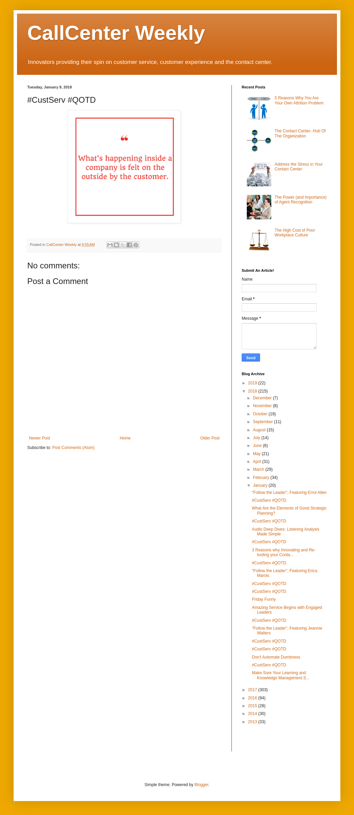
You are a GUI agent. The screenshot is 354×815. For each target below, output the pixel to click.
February (261, 477)
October (261, 414)
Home (125, 438)
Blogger (201, 784)
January (261, 485)
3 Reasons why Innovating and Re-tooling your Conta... (284, 552)
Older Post (210, 438)
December (263, 398)
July (257, 437)
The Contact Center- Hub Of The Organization (300, 133)
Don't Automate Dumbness (276, 657)
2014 (253, 713)
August (260, 430)
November (263, 405)
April (257, 461)
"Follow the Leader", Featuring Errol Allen (289, 492)
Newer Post (39, 438)
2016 (253, 698)
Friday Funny (264, 599)
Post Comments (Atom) (73, 447)
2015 (253, 705)
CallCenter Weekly (116, 32)
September (263, 421)
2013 (253, 721)
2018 (253, 391)
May (257, 453)
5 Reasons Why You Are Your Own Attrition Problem (299, 100)
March (259, 469)
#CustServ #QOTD (269, 500)
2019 (253, 383)
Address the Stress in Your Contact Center (299, 166)
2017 (253, 689)
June (258, 445)
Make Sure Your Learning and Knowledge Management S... (280, 675)
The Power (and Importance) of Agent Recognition (301, 199)
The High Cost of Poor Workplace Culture (295, 232)
